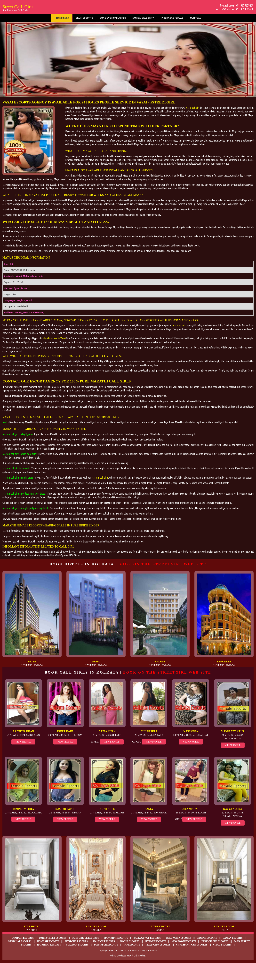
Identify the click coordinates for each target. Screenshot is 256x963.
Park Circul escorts (85, 938)
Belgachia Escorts (178, 938)
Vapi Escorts (131, 945)
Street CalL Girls (17, 7)
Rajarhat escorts (116, 938)
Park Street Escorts (52, 938)
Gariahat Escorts (19, 941)
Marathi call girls (99, 477)
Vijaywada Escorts (157, 945)
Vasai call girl (193, 107)
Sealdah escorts (77, 945)
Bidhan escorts (207, 938)
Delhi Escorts (84, 18)
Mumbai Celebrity (143, 18)
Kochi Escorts (129, 941)
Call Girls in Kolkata (138, 955)
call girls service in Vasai (53, 338)
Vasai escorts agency (24, 102)
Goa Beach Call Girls (113, 18)
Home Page (62, 18)
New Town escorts (184, 941)
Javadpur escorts (76, 941)
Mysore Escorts (155, 941)
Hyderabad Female (171, 18)
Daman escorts (233, 938)
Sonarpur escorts (106, 945)
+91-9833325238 (245, 5)
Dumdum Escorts (23, 938)
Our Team (195, 18)
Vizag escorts (222, 945)
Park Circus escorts (214, 941)
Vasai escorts (179, 325)
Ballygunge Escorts (147, 938)
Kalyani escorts (104, 941)
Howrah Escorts (48, 941)
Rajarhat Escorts (49, 945)
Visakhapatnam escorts (191, 945)
